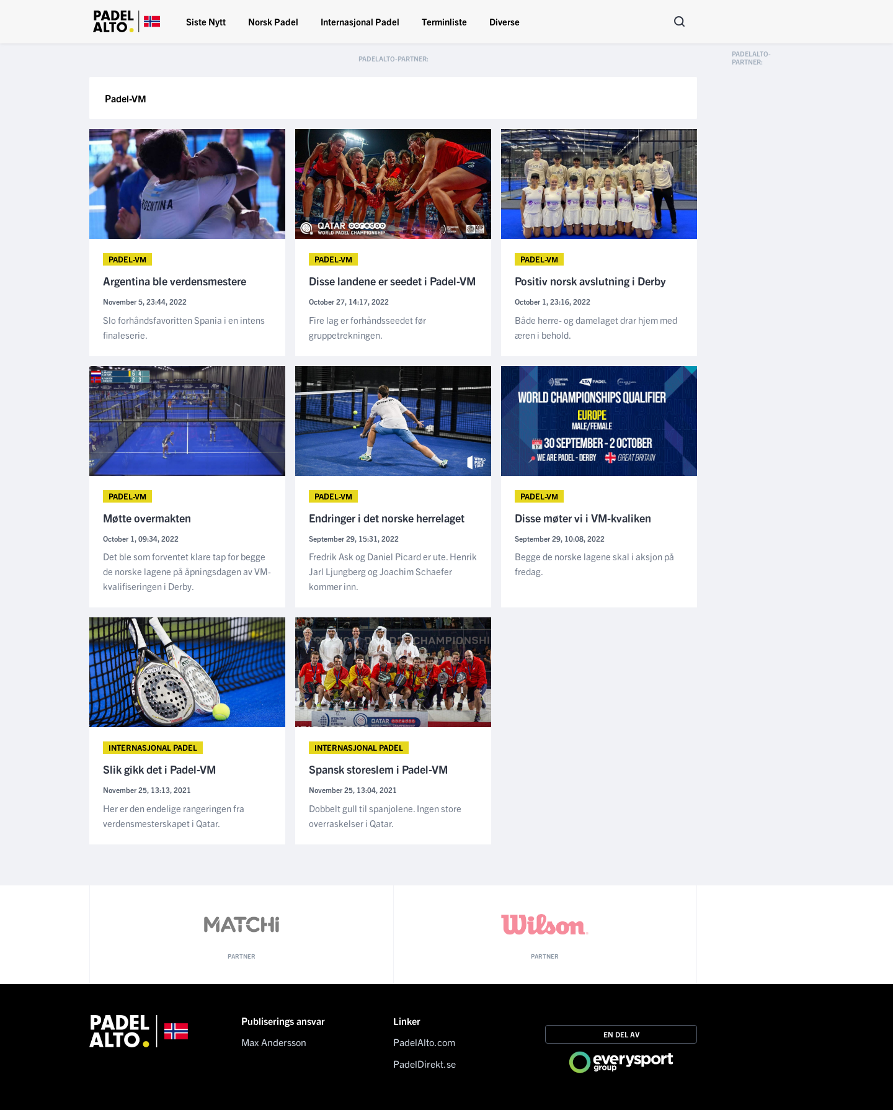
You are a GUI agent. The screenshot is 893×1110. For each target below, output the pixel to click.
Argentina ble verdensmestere (174, 281)
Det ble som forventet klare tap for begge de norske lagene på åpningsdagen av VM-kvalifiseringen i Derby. (187, 571)
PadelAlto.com (424, 1041)
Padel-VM (127, 259)
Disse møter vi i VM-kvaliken (583, 518)
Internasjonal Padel (360, 21)
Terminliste (444, 21)
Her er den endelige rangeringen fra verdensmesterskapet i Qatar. (173, 815)
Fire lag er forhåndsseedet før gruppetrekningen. (367, 327)
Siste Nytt (206, 21)
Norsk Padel (273, 21)
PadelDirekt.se (424, 1063)
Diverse (504, 21)
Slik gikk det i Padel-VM (159, 769)
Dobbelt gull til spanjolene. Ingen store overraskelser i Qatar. (385, 815)
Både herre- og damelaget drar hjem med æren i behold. (596, 327)
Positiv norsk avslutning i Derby (590, 281)
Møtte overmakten (147, 518)
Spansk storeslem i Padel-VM (378, 769)
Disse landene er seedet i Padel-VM (392, 281)
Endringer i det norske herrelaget (386, 518)
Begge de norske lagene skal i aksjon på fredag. (594, 563)
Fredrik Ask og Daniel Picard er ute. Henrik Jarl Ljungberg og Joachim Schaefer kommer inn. (393, 571)
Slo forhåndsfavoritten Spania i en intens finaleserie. (184, 327)
